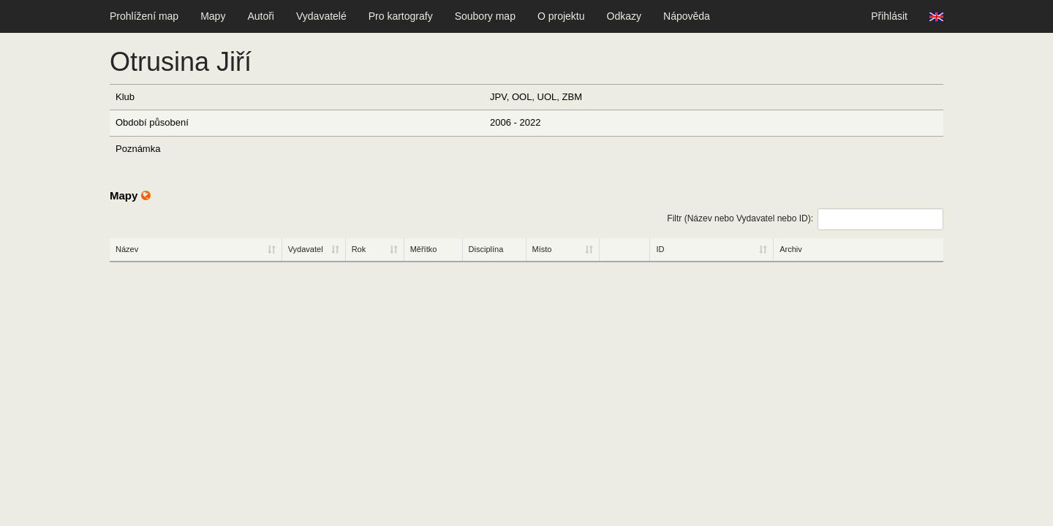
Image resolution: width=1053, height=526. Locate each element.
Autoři (260, 16)
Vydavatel (305, 249)
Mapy (212, 16)
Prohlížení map (144, 16)
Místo (542, 249)
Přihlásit (889, 16)
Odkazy (624, 16)
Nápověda (686, 16)
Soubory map (485, 16)
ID (660, 249)
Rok (359, 249)
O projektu (561, 16)
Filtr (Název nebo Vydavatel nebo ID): (805, 219)
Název (127, 249)
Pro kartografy (401, 16)
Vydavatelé (321, 16)
